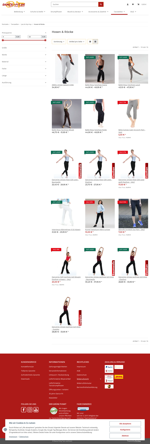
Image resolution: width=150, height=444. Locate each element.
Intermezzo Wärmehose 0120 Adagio (66, 229)
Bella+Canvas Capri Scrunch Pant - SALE (131, 131)
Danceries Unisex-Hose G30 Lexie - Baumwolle (65, 181)
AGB (78, 371)
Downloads (25, 379)
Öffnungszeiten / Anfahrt (58, 389)
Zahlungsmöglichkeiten (58, 366)
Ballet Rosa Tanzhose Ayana (96, 85)
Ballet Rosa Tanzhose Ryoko (96, 130)
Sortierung (58, 41)
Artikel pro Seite (75, 41)
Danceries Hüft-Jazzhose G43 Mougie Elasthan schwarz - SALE (66, 278)
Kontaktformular (27, 366)
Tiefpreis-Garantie (28, 371)
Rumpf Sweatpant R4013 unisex (97, 229)
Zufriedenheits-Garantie (30, 375)
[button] (127, 4)
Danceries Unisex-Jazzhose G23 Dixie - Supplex (66, 328)
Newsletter (53, 398)
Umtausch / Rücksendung (59, 375)
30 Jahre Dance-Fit (56, 394)
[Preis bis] (34, 36)
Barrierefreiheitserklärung (87, 387)
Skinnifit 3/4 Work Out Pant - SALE (131, 229)
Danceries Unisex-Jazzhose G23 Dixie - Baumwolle (99, 278)
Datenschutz (23, 437)
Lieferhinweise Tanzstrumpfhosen (56, 384)
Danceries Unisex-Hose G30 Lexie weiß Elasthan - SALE (131, 181)
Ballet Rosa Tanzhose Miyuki (63, 130)
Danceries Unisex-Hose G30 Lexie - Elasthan (98, 181)
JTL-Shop (138, 441)
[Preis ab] (8, 36)
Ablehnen (125, 436)
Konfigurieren (125, 430)
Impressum (13, 437)
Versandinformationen (58, 371)
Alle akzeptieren (125, 424)
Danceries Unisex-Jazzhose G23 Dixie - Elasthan (132, 278)
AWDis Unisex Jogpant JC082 (63, 85)
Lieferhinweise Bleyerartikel (60, 379)
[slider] (2, 40)
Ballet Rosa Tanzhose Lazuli (129, 85)
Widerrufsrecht (83, 379)
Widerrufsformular (84, 383)
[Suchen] (74, 4)
